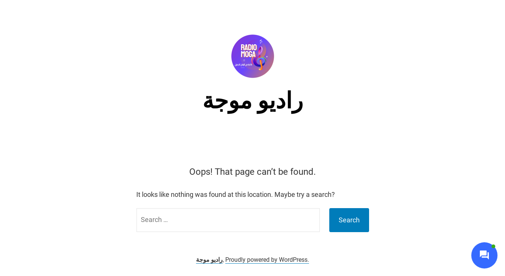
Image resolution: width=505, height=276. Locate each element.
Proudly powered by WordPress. (267, 259)
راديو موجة (252, 100)
